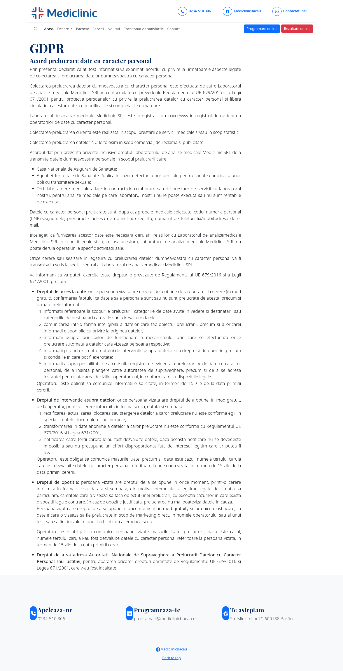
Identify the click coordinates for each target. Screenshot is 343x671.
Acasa (49, 28)
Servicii (98, 28)
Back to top (171, 657)
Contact (173, 28)
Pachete (82, 28)
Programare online (262, 28)
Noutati (114, 28)
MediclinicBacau (171, 649)
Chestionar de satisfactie (143, 28)
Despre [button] (63, 28)
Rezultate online (297, 28)
